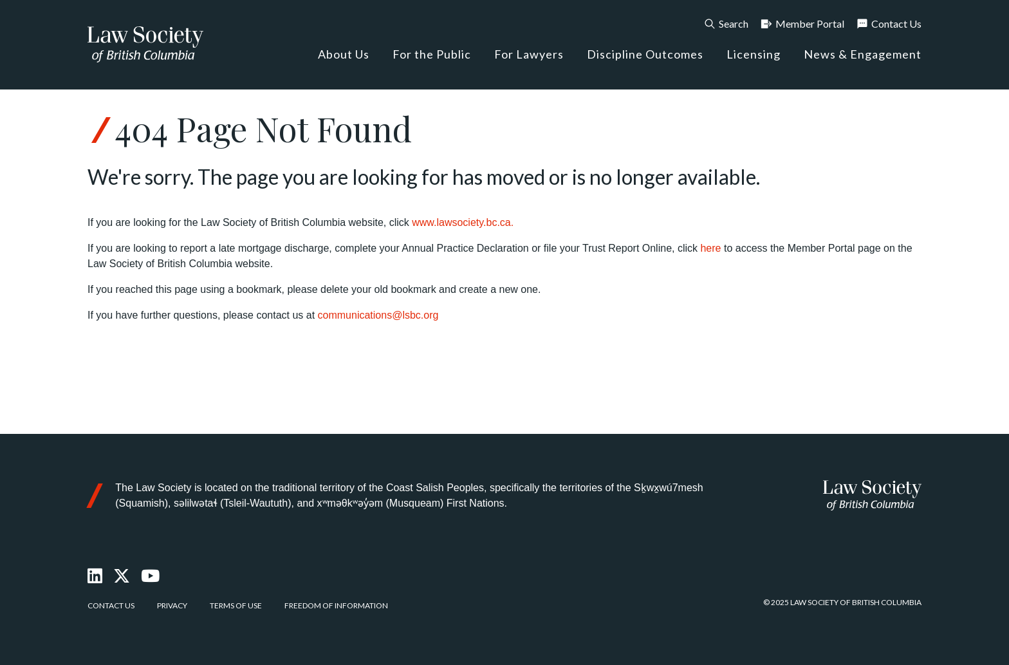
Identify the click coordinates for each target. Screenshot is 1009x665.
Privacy (172, 605)
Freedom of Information (336, 605)
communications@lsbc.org (378, 315)
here (710, 248)
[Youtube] (151, 576)
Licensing (754, 54)
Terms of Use (236, 605)
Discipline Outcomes (645, 54)
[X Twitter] (122, 576)
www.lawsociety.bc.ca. (463, 222)
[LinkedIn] (96, 576)
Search (725, 23)
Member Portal (802, 23)
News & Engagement (862, 54)
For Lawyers (529, 54)
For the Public (432, 54)
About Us (343, 54)
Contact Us (888, 23)
